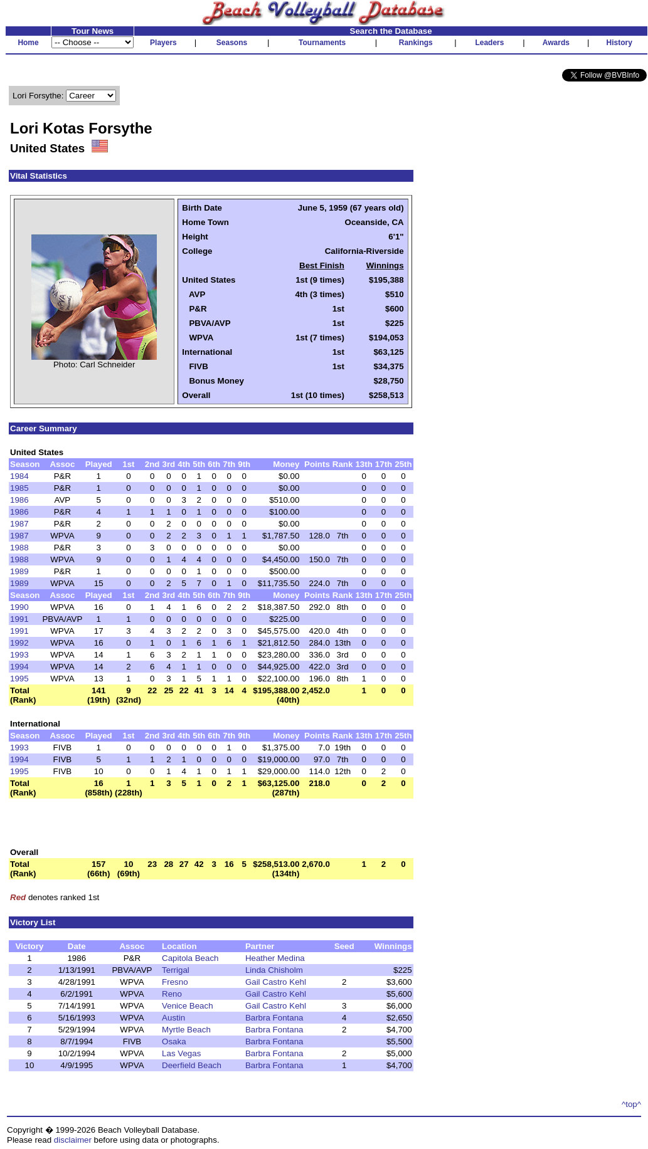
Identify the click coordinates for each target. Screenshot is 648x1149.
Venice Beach (187, 1005)
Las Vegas (181, 1053)
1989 (19, 571)
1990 (19, 607)
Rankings (416, 42)
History (619, 42)
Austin (173, 1017)
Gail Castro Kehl (275, 982)
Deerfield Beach (191, 1065)
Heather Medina (275, 958)
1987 (19, 523)
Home (28, 42)
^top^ (631, 1104)
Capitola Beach (190, 958)
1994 (19, 666)
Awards (556, 42)
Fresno (175, 982)
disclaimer (73, 1140)
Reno (172, 994)
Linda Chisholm (274, 970)
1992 (19, 643)
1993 (19, 654)
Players (163, 42)
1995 (19, 678)
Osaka (174, 1041)
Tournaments (322, 42)
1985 (19, 488)
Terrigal (175, 970)
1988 (19, 547)
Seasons (231, 42)
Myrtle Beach (186, 1029)
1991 (19, 619)
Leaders (489, 42)
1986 (19, 500)
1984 (19, 476)
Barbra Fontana (274, 1017)
